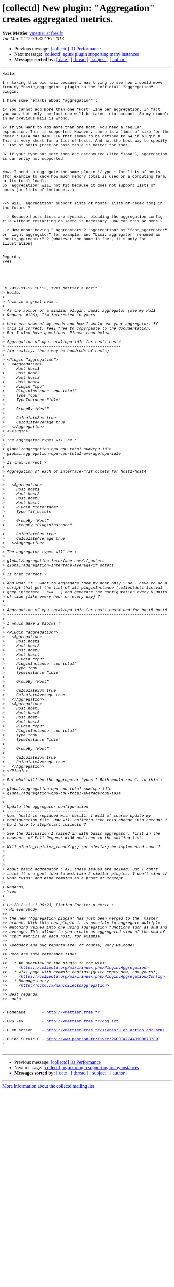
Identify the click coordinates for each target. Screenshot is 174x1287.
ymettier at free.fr (46, 33)
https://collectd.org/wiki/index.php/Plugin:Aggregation (83, 1147)
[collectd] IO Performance (76, 48)
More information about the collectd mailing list (48, 1281)
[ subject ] (99, 59)
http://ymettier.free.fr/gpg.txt (82, 1211)
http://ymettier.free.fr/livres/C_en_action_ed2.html (105, 1222)
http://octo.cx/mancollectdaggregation (64, 1168)
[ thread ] (79, 59)
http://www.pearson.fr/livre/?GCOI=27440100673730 (102, 1232)
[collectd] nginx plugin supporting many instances (91, 54)
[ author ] (119, 59)
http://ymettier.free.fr (73, 1200)
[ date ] (63, 59)
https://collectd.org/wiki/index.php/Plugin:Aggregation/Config (91, 1157)
